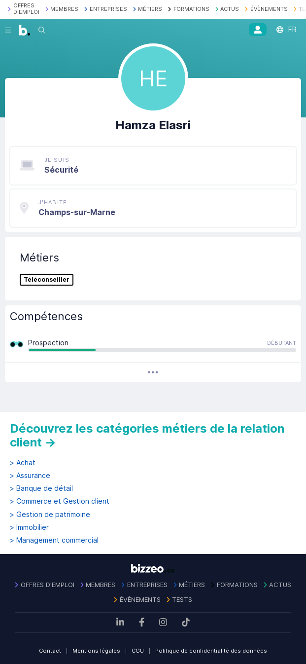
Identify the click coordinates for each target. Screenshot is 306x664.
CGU (138, 650)
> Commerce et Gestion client (59, 501)
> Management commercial (54, 540)
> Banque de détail (41, 488)
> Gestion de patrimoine (50, 514)
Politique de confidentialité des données (211, 650)
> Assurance (30, 476)
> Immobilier (29, 527)
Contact (50, 650)
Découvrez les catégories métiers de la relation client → (147, 435)
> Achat (22, 463)
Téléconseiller (46, 280)
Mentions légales (96, 650)
